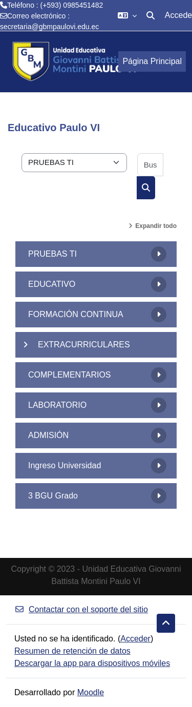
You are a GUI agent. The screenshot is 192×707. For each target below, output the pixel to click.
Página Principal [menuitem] (152, 61)
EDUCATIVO (51, 284)
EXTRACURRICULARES (84, 344)
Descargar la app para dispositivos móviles (92, 663)
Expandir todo (156, 226)
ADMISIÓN (48, 435)
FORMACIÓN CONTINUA (75, 314)
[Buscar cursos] (150, 164)
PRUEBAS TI (52, 253)
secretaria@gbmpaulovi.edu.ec (49, 27)
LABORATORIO (57, 405)
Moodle (90, 692)
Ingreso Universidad (64, 465)
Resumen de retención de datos (72, 651)
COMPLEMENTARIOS (69, 374)
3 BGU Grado (53, 495)
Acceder (135, 638)
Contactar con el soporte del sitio (81, 609)
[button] (127, 15)
